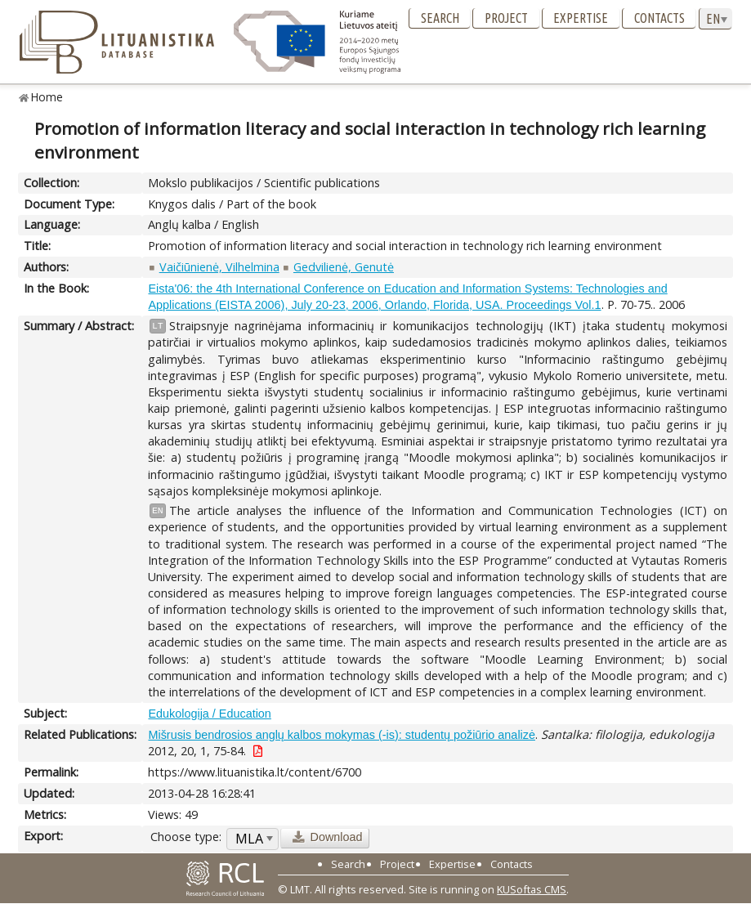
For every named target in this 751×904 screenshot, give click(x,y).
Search (440, 18)
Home (47, 97)
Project (506, 18)
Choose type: (185, 836)
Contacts (659, 18)
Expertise (580, 18)
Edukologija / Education (209, 713)
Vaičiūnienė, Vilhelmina (219, 267)
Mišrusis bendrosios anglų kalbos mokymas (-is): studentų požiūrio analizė (341, 734)
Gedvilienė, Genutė (343, 267)
